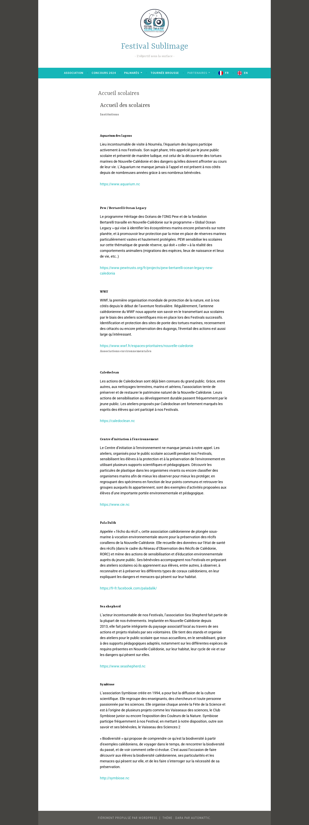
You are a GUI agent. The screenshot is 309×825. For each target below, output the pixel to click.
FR (227, 73)
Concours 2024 (104, 73)
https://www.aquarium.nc (120, 184)
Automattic (200, 818)
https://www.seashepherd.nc (122, 666)
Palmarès (131, 73)
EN (246, 73)
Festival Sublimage (154, 46)
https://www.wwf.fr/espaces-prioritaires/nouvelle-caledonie (146, 346)
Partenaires (197, 73)
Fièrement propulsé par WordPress (127, 818)
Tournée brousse (165, 73)
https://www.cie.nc (114, 504)
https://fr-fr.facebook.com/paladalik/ (128, 588)
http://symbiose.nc (114, 778)
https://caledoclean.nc (117, 421)
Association (73, 73)
